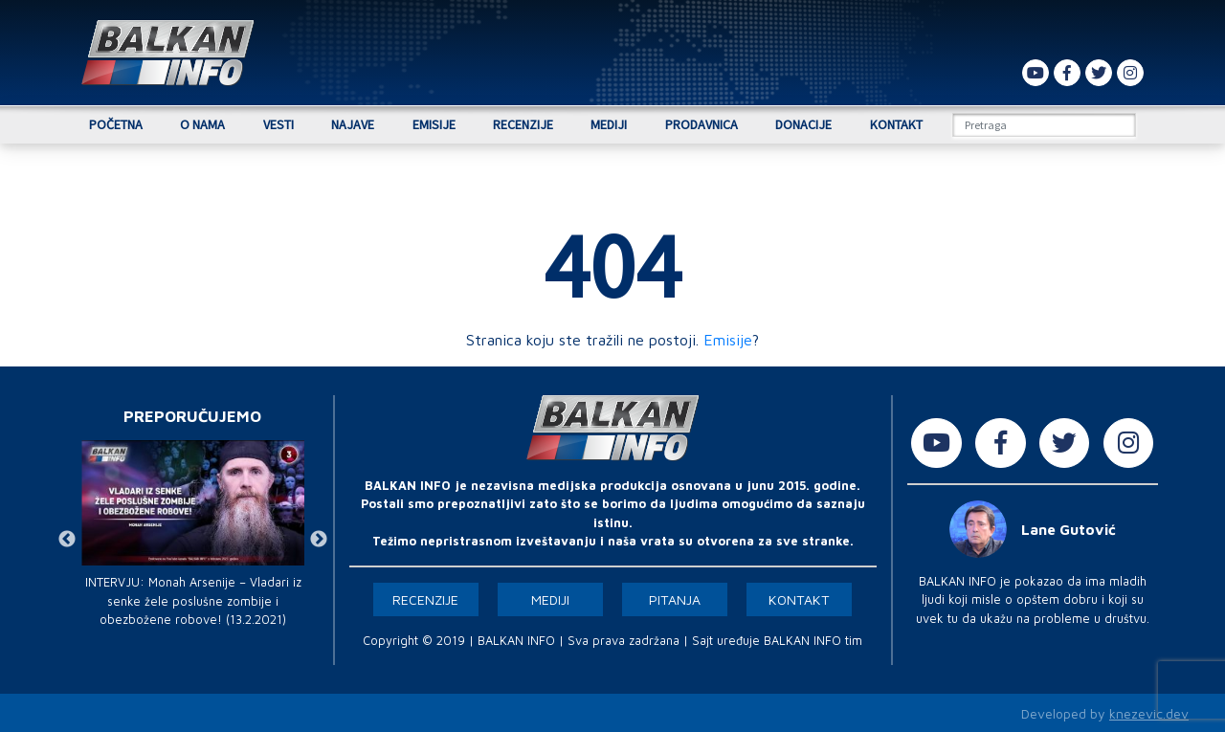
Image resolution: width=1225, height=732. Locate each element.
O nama (202, 124)
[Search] (1044, 125)
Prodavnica (701, 124)
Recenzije (523, 124)
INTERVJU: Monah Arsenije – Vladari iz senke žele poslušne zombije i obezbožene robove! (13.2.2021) (193, 600)
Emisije (434, 124)
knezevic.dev (1149, 713)
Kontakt (896, 124)
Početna (116, 124)
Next (318, 539)
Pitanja (675, 599)
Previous (67, 539)
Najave (352, 124)
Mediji (608, 124)
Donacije (803, 124)
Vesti (278, 124)
